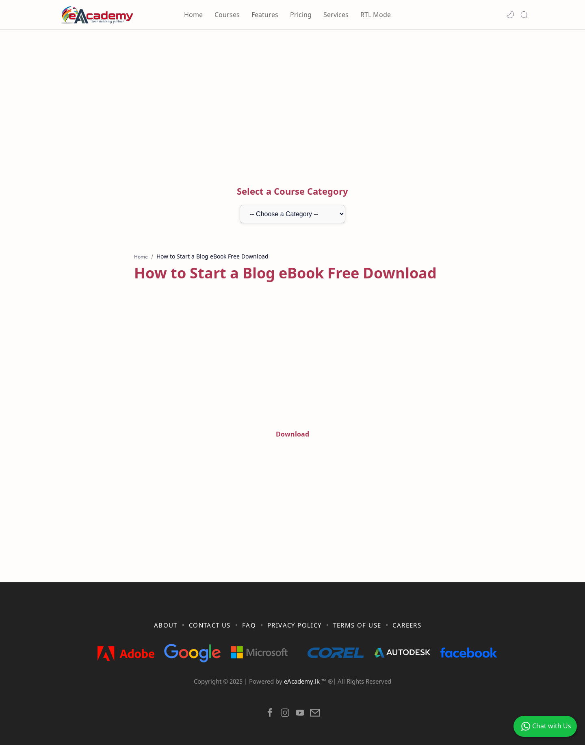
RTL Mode (375, 14)
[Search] (524, 15)
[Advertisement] (292, 99)
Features (264, 14)
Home (193, 14)
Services (336, 14)
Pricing (301, 14)
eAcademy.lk (302, 681)
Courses (227, 14)
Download (292, 434)
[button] (510, 15)
